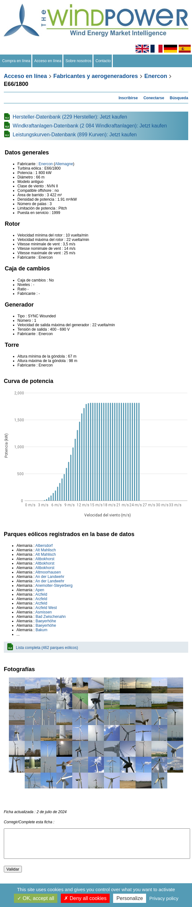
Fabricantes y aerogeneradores (95, 76)
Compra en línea (16, 61)
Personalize (129, 898)
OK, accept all (35, 898)
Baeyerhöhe (45, 621)
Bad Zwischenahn (50, 616)
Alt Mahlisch (45, 550)
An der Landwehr (49, 576)
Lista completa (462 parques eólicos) (47, 647)
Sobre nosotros (78, 61)
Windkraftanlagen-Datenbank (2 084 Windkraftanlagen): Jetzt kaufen (90, 125)
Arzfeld (41, 594)
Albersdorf (44, 545)
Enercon (155, 76)
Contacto (103, 61)
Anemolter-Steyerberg (53, 585)
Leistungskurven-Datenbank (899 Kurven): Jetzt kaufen (75, 134)
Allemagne (64, 164)
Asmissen (43, 612)
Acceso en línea (47, 61)
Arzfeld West (46, 608)
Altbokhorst (44, 559)
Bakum (41, 630)
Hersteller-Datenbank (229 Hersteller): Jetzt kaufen (70, 117)
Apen (39, 590)
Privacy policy (163, 898)
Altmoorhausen (48, 572)
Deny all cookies (85, 898)
